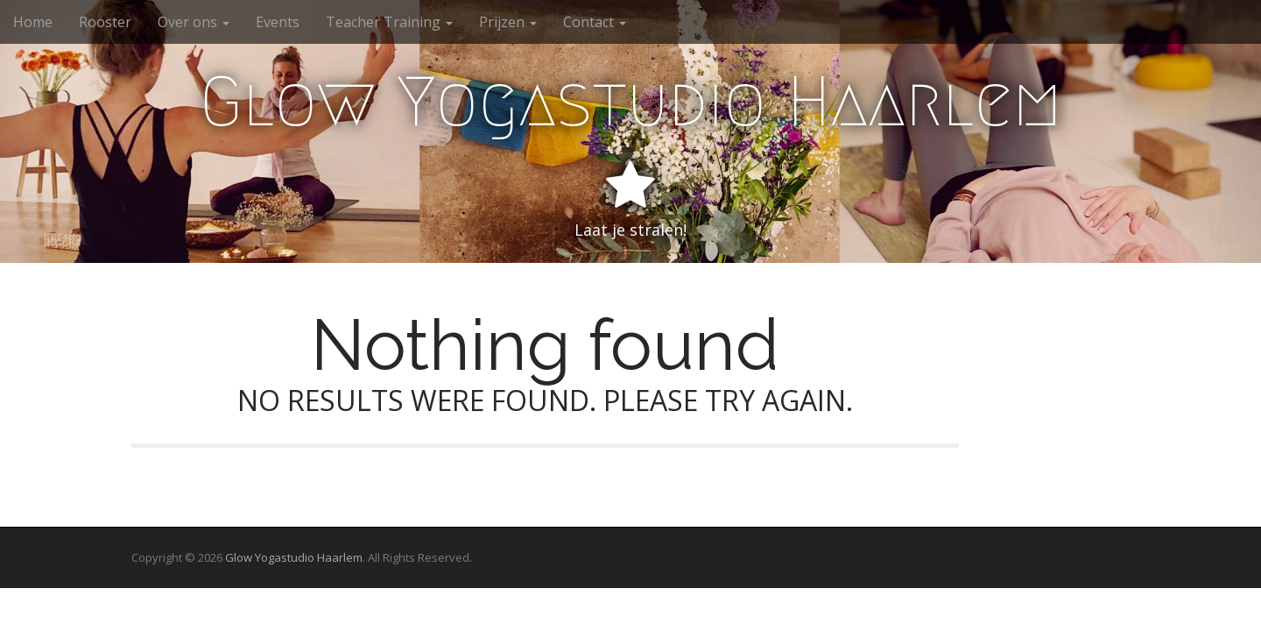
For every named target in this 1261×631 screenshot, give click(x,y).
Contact (594, 22)
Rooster (105, 22)
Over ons (193, 22)
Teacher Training (389, 22)
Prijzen (508, 22)
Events (277, 22)
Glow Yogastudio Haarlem (631, 101)
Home (33, 22)
